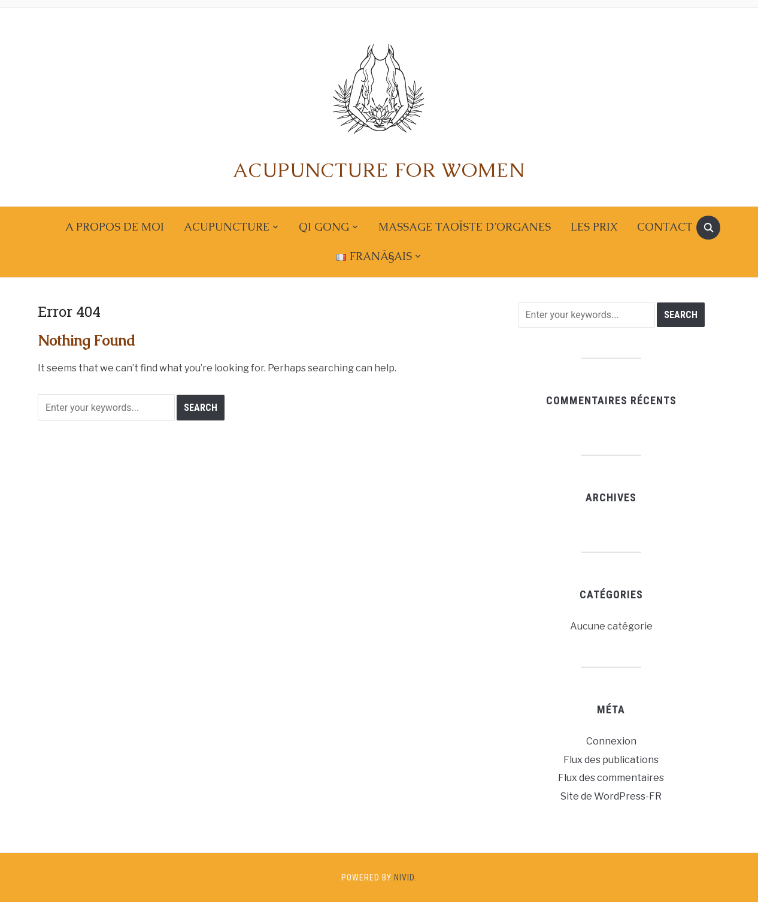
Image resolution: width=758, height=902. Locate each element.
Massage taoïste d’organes (464, 227)
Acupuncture (226, 227)
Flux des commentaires (611, 777)
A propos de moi (114, 227)
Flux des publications (611, 759)
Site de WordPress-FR (611, 796)
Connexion (611, 741)
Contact (665, 227)
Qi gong (324, 227)
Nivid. (405, 877)
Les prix (594, 227)
